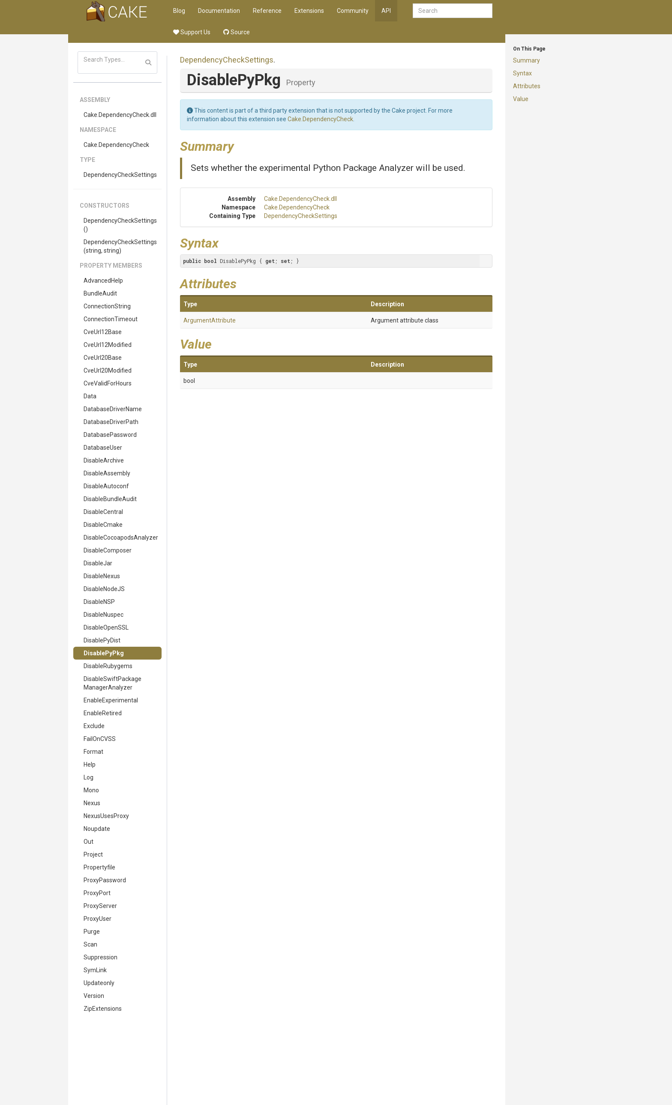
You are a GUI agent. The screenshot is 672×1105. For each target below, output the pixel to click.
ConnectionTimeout (111, 319)
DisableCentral (103, 511)
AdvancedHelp (103, 280)
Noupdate (97, 828)
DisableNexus (102, 576)
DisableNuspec (103, 614)
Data (90, 396)
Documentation (219, 10)
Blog (179, 10)
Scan (90, 944)
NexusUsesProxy (106, 815)
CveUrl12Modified (108, 344)
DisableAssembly (107, 473)
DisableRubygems (108, 666)
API (386, 10)
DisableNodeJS (104, 588)
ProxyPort (97, 893)
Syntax (522, 73)
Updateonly (99, 983)
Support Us (191, 32)
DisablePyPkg (104, 653)
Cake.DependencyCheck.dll (120, 114)
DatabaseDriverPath (111, 421)
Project (93, 854)
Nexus (92, 803)
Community (353, 10)
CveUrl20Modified (108, 370)
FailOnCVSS (100, 738)
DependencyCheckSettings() (120, 225)
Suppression (100, 957)
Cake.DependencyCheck (116, 144)
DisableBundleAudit (110, 499)
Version (94, 995)
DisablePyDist (102, 640)
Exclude (94, 726)
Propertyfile (99, 867)
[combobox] (452, 10)
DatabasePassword (110, 434)
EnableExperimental (111, 700)
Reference (267, 10)
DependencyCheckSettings (120, 174)
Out (88, 841)
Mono (91, 790)
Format (93, 751)
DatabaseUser (103, 447)
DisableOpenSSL (106, 627)
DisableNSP (99, 601)
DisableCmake (103, 524)
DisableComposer (108, 550)
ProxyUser (97, 918)
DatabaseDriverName (113, 409)
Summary (526, 60)
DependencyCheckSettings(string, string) (120, 246)
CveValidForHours (108, 383)
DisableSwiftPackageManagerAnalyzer (112, 683)
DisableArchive (104, 460)
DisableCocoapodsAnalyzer (121, 537)
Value (520, 99)
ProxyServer (100, 905)
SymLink (95, 970)
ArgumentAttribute (209, 320)
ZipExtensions (103, 1008)
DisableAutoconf (106, 486)
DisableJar (98, 563)
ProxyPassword (105, 880)
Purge (92, 931)
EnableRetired (103, 713)
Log (88, 777)
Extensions (309, 10)
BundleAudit (100, 293)
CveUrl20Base (103, 357)
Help (90, 764)
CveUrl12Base (103, 332)
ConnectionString (107, 306)
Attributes (526, 86)
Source (236, 32)
